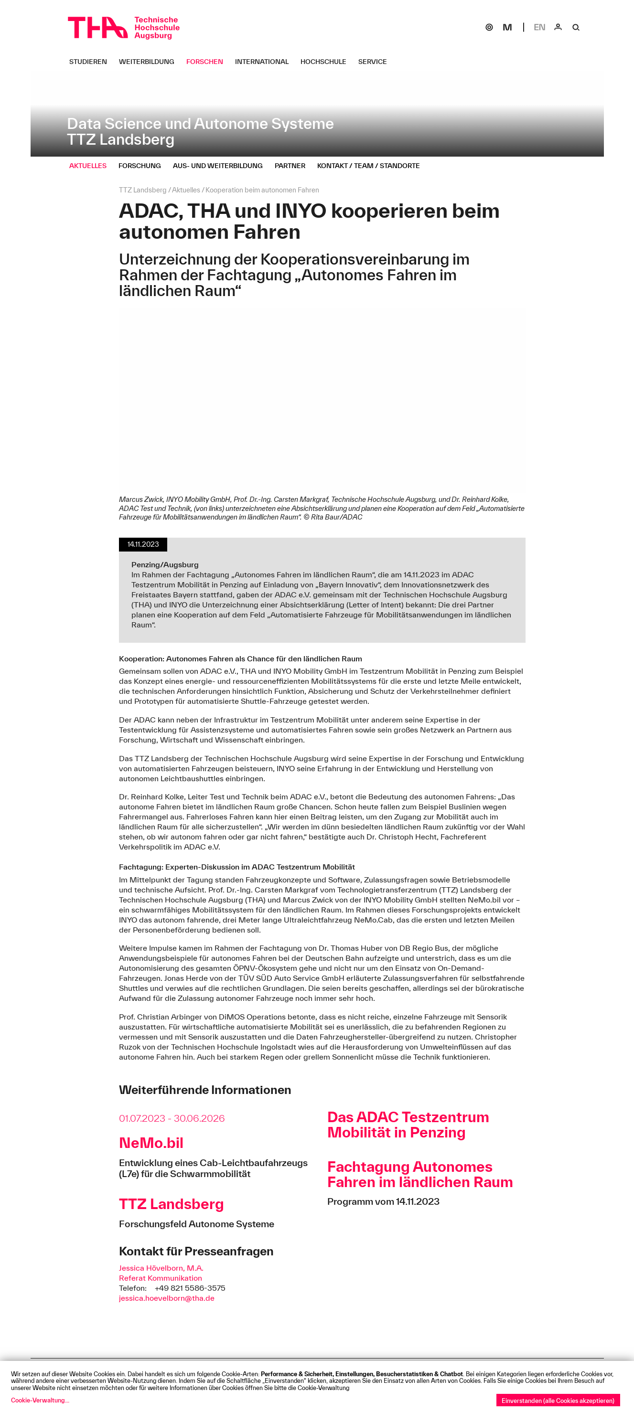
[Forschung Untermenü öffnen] (143, 166)
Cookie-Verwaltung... (40, 1400)
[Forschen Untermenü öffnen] (208, 62)
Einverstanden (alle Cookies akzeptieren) (558, 1400)
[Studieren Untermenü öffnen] (92, 62)
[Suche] (576, 27)
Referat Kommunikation (160, 1278)
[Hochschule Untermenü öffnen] (327, 62)
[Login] (558, 27)
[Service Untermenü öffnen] (376, 62)
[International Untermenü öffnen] (265, 62)
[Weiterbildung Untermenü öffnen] (150, 62)
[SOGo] (489, 27)
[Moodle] (507, 27)
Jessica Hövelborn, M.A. (161, 1267)
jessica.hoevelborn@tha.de (167, 1298)
